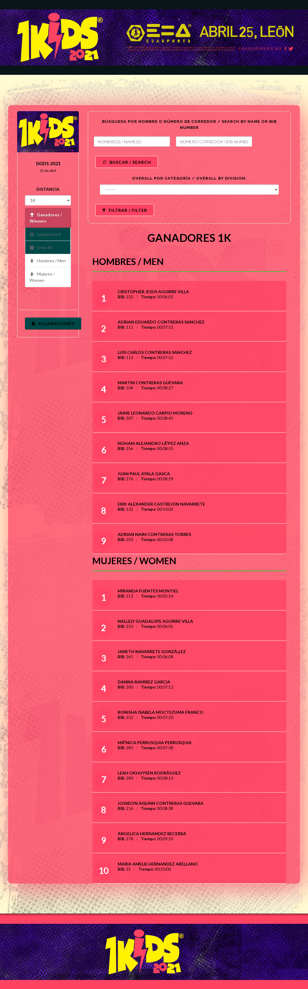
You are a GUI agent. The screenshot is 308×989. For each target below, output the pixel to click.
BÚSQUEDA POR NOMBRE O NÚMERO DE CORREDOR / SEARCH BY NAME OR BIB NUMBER (189, 124)
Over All (40, 248)
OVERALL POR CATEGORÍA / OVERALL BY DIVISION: (189, 178)
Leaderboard (45, 234)
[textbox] (132, 141)
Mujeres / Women (42, 277)
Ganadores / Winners (45, 218)
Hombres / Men (47, 261)
